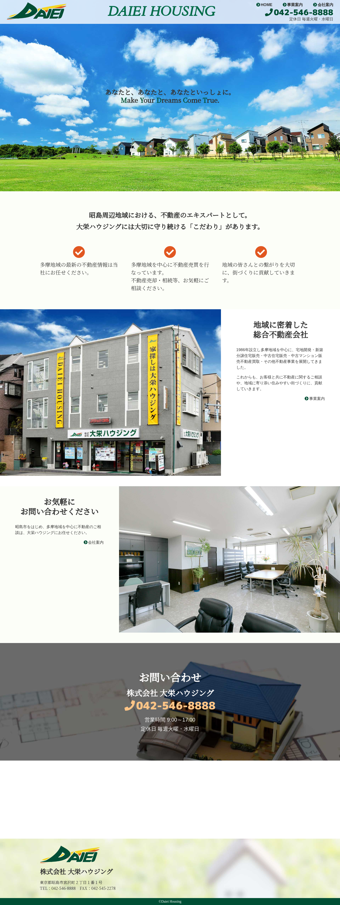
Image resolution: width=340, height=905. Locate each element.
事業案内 (293, 5)
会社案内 (323, 5)
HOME (264, 5)
